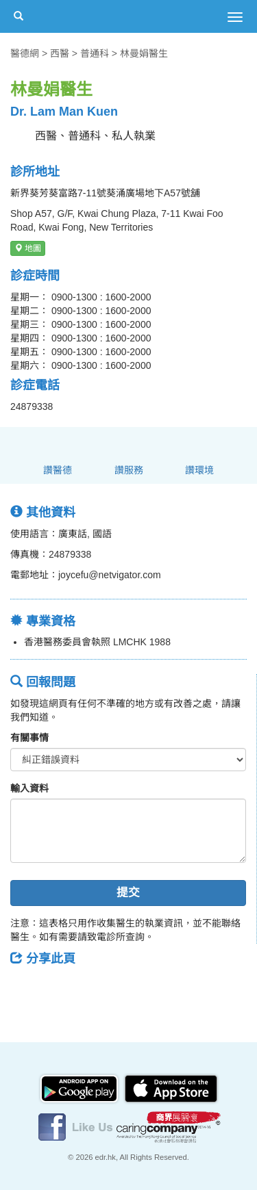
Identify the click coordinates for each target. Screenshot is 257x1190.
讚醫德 (57, 470)
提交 (128, 892)
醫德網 (24, 53)
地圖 (27, 248)
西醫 (59, 53)
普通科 (94, 53)
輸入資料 (29, 788)
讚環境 (199, 470)
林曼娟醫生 (144, 53)
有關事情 (29, 737)
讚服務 (128, 470)
